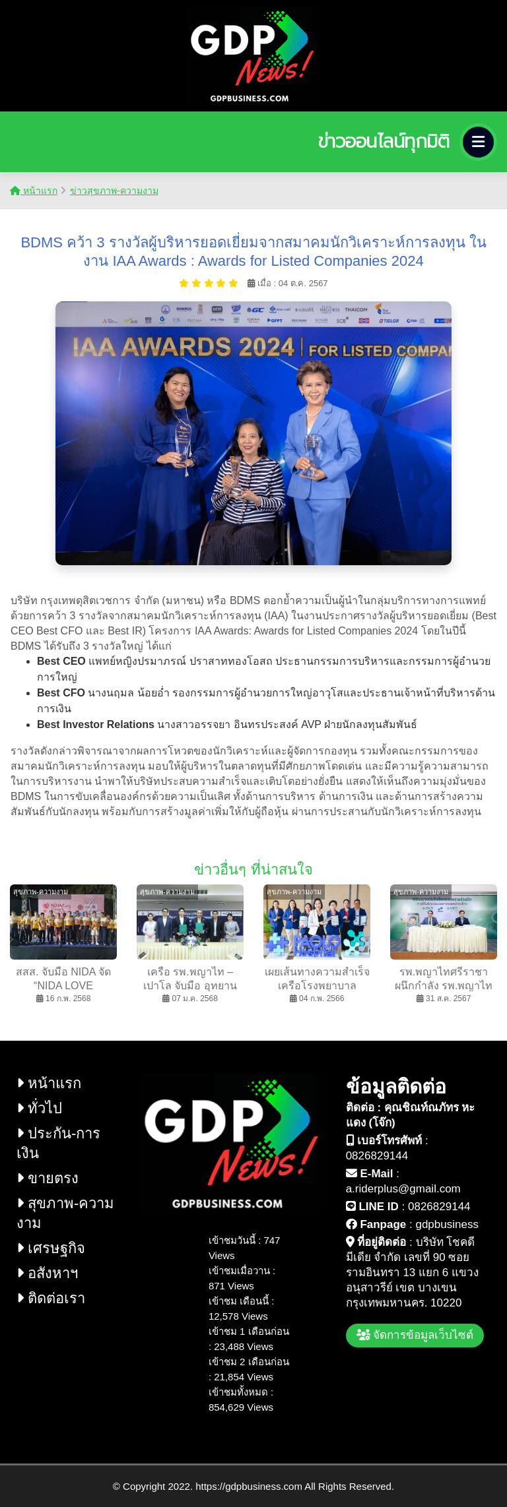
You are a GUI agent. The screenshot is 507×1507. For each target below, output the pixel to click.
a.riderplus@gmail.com (403, 1189)
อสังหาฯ (47, 1273)
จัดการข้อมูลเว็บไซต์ (415, 1335)
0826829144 (377, 1156)
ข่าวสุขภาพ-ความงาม (114, 190)
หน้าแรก (33, 190)
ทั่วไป (39, 1108)
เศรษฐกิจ (51, 1248)
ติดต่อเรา (51, 1298)
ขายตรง (48, 1178)
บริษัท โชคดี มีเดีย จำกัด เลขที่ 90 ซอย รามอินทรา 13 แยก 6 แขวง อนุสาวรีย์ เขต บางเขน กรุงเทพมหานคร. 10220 (412, 1272)
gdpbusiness (446, 1224)
